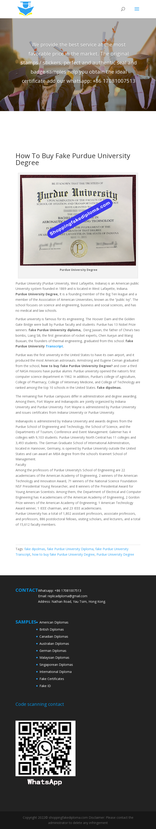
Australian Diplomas (54, 643)
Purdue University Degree (115, 554)
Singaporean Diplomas (56, 664)
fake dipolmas (34, 549)
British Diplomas (51, 629)
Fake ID (45, 686)
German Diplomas (52, 650)
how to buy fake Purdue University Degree (63, 554)
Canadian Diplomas (53, 636)
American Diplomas (53, 622)
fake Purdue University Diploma (70, 549)
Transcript (54, 346)
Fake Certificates (51, 679)
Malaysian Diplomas (54, 657)
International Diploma (55, 671)
